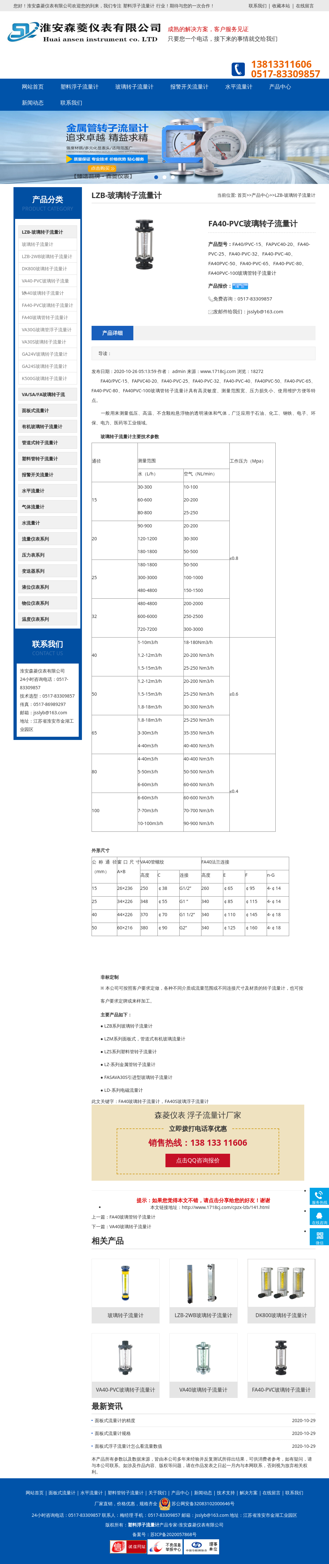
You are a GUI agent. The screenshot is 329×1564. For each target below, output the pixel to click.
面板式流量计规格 (113, 1433)
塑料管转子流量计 (40, 459)
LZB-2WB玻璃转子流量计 (47, 256)
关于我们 (157, 1493)
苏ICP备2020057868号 (173, 1534)
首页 (241, 195)
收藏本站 (281, 6)
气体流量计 (33, 507)
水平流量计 (239, 86)
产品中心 (280, 86)
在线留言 (305, 6)
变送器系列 (33, 571)
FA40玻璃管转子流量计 (45, 317)
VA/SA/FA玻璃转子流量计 (43, 396)
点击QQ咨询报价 (198, 1160)
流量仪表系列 (35, 539)
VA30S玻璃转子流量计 (44, 342)
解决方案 (249, 1493)
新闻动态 (33, 102)
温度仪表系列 (35, 619)
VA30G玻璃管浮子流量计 (47, 329)
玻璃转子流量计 (134, 86)
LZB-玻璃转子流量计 (42, 232)
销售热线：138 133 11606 (197, 1142)
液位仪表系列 (35, 587)
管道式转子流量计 (40, 442)
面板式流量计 (35, 410)
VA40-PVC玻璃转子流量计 (45, 282)
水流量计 (31, 523)
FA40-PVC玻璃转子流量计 (47, 305)
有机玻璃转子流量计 (42, 426)
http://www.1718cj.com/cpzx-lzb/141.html (226, 1207)
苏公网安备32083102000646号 (203, 1503)
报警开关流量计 (189, 86)
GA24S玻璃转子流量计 (44, 366)
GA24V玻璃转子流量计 (44, 354)
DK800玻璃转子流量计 (44, 268)
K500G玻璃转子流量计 (44, 378)
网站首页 (33, 86)
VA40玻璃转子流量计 (43, 293)
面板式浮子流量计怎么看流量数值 (128, 1446)
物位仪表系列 (35, 603)
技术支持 (226, 1493)
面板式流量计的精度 (115, 1420)
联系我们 (258, 6)
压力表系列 (33, 555)
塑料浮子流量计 (139, 6)
